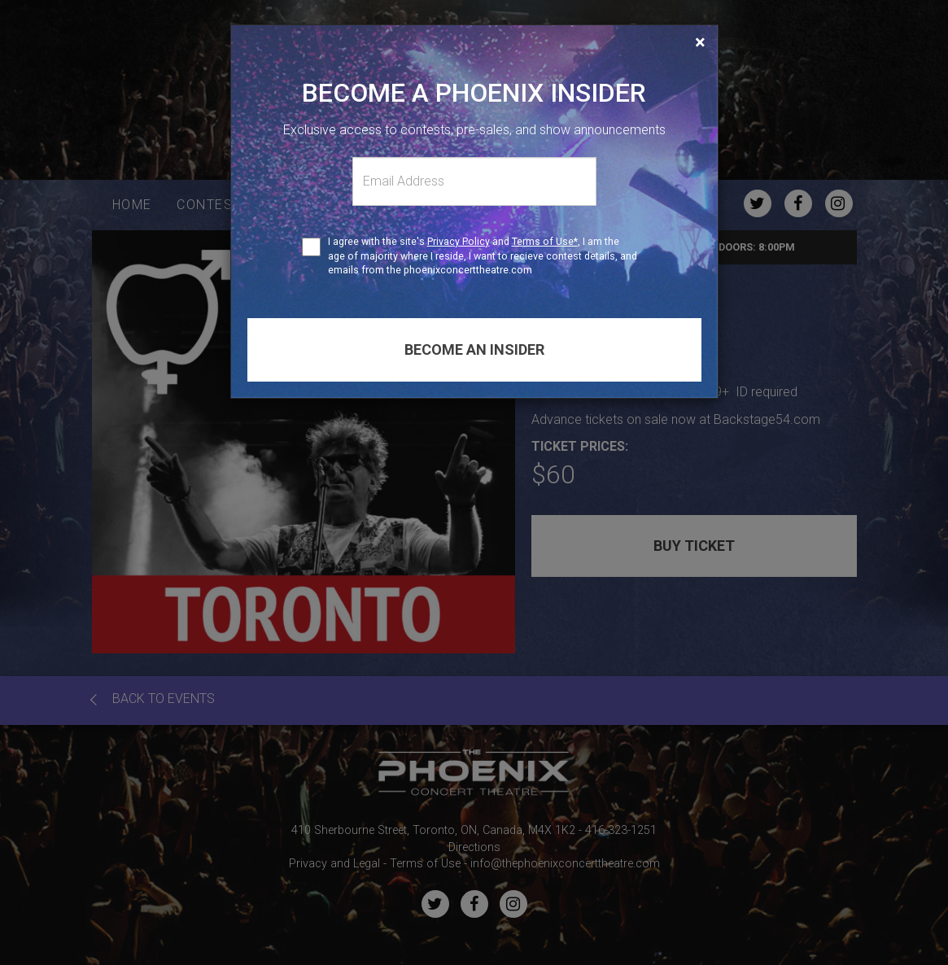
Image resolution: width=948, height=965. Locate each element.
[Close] (700, 42)
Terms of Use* (545, 241)
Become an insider (474, 349)
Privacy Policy (458, 241)
